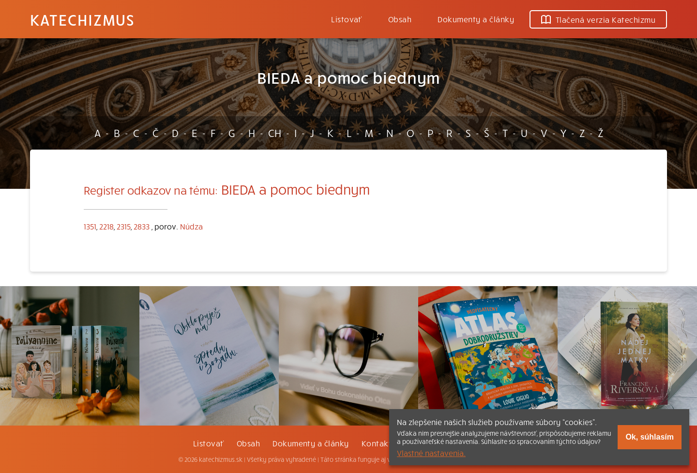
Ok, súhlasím (649, 437)
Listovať (346, 19)
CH (274, 132)
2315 (124, 226)
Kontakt (377, 443)
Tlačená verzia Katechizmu (598, 19)
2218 (106, 226)
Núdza (191, 226)
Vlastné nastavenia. (431, 453)
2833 (142, 226)
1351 (90, 226)
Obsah (399, 19)
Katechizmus (82, 19)
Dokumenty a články (476, 19)
